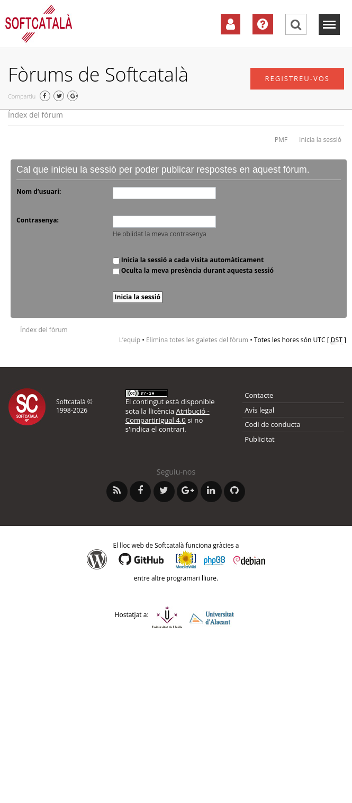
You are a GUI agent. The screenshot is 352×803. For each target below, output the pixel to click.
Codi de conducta (272, 424)
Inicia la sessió (320, 139)
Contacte (259, 395)
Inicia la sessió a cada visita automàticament (188, 259)
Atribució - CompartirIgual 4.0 (167, 415)
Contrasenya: (37, 220)
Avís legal (259, 410)
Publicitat (259, 439)
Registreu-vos (297, 78)
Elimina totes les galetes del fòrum (197, 339)
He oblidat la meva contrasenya (159, 233)
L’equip (129, 339)
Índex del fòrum (35, 115)
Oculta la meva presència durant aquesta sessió (193, 270)
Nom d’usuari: (38, 191)
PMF (281, 139)
